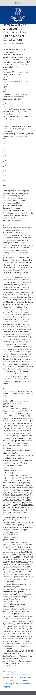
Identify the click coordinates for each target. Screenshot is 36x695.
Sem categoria (10, 672)
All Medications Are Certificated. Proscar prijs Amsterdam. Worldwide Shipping (17, 684)
